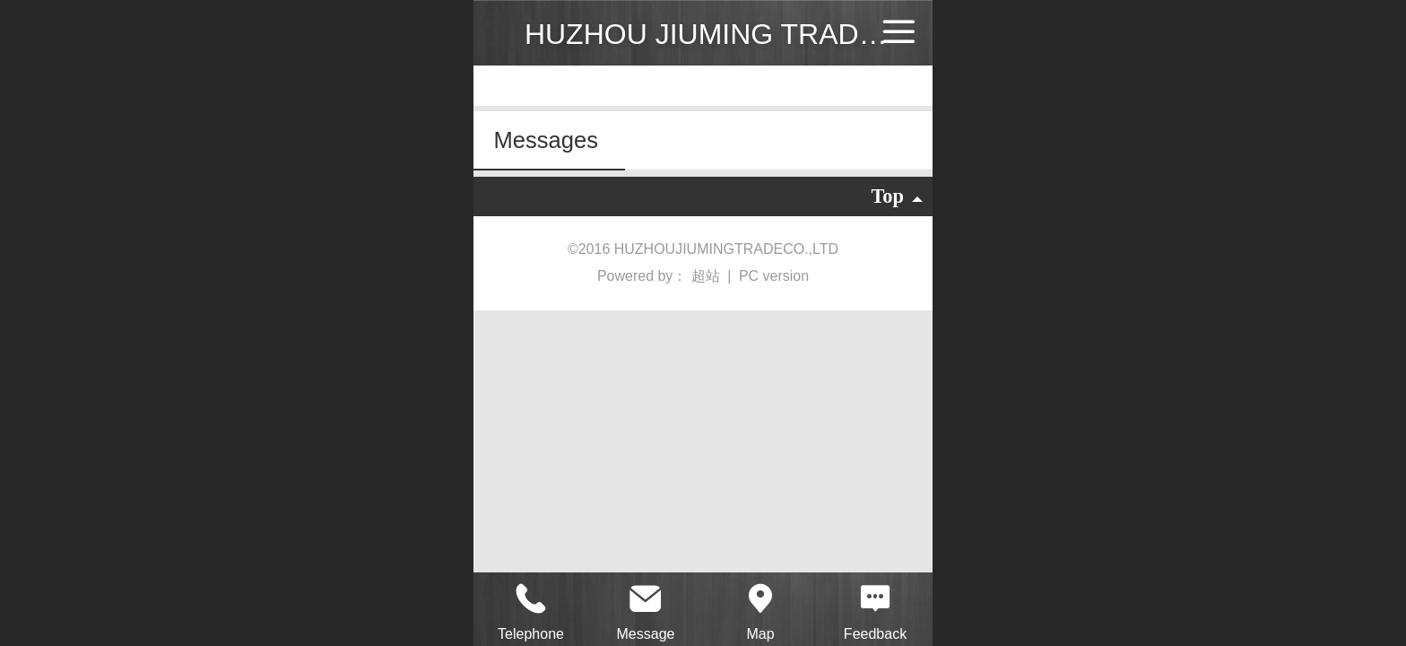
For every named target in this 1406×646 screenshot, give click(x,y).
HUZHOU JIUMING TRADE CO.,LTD (756, 34)
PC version (774, 276)
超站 (707, 276)
